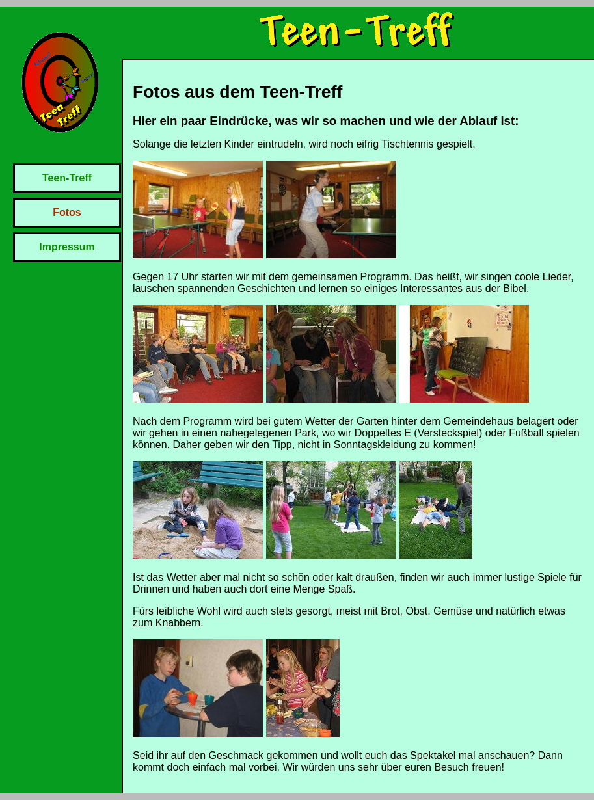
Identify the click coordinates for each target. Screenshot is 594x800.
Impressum (66, 246)
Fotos (67, 212)
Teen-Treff (67, 177)
